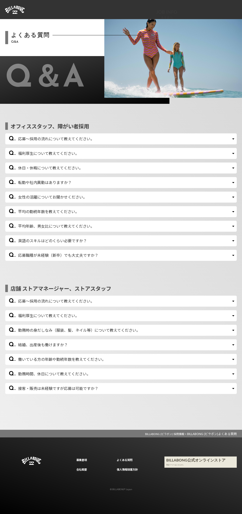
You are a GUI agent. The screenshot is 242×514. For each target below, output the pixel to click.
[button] (121, 138)
